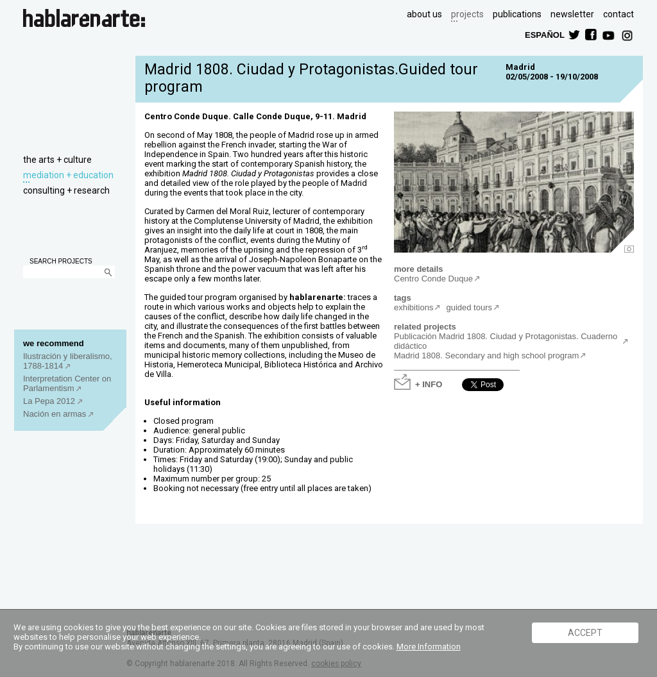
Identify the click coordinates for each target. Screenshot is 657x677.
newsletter (572, 14)
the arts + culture (57, 160)
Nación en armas (56, 414)
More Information (429, 646)
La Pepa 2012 (50, 401)
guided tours (469, 307)
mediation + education (68, 175)
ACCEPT (585, 633)
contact (618, 14)
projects (467, 14)
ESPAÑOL (544, 34)
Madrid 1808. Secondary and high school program (486, 355)
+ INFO (428, 384)
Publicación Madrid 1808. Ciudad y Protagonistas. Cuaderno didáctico (505, 341)
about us (424, 14)
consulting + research (66, 190)
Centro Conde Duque (433, 278)
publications (517, 14)
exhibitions (413, 307)
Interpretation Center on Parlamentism (67, 383)
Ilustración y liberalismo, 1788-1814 (67, 361)
